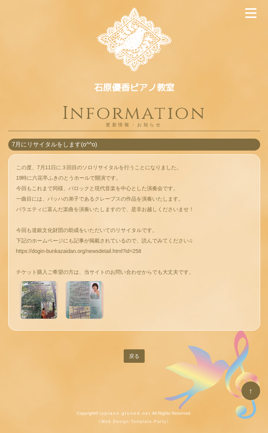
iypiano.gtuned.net (125, 413)
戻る (134, 356)
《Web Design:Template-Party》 (134, 422)
